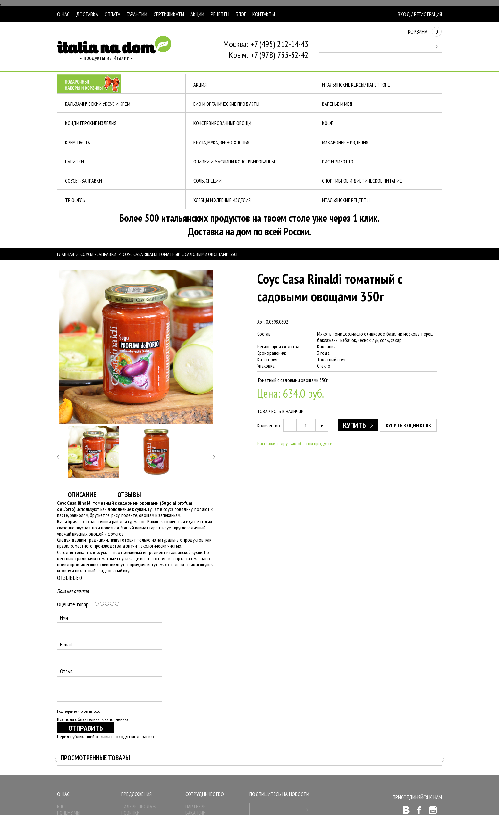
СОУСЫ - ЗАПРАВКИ (98, 254)
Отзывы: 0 (69, 578)
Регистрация (428, 14)
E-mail (66, 644)
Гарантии (137, 14)
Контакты (263, 14)
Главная (65, 254)
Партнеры (196, 806)
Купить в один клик (408, 425)
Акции (197, 14)
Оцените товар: (73, 604)
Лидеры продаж (138, 806)
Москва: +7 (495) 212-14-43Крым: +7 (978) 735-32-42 (266, 49)
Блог (241, 14)
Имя (64, 617)
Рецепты (220, 14)
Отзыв (66, 671)
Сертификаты (169, 14)
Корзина (425, 31)
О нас (63, 14)
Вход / (405, 14)
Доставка (87, 14)
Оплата (112, 14)
